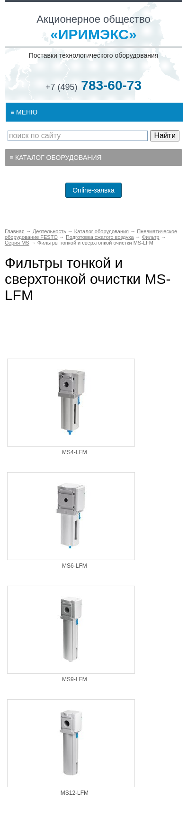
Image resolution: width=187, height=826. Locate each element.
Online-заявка (93, 190)
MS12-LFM (75, 793)
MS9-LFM (74, 679)
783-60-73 (93, 85)
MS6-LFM (74, 565)
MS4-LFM (74, 452)
